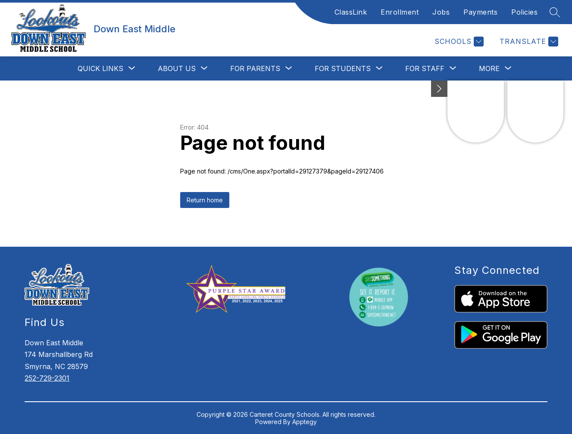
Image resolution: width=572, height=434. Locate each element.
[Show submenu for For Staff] (424, 68)
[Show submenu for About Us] (177, 68)
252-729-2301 (47, 378)
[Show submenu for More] (489, 68)
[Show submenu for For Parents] (255, 68)
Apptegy (304, 421)
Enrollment (400, 12)
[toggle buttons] (439, 89)
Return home (205, 200)
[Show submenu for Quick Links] (100, 68)
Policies (524, 12)
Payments (480, 12)
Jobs (441, 12)
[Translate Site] (527, 41)
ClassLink (350, 12)
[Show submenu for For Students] (343, 68)
